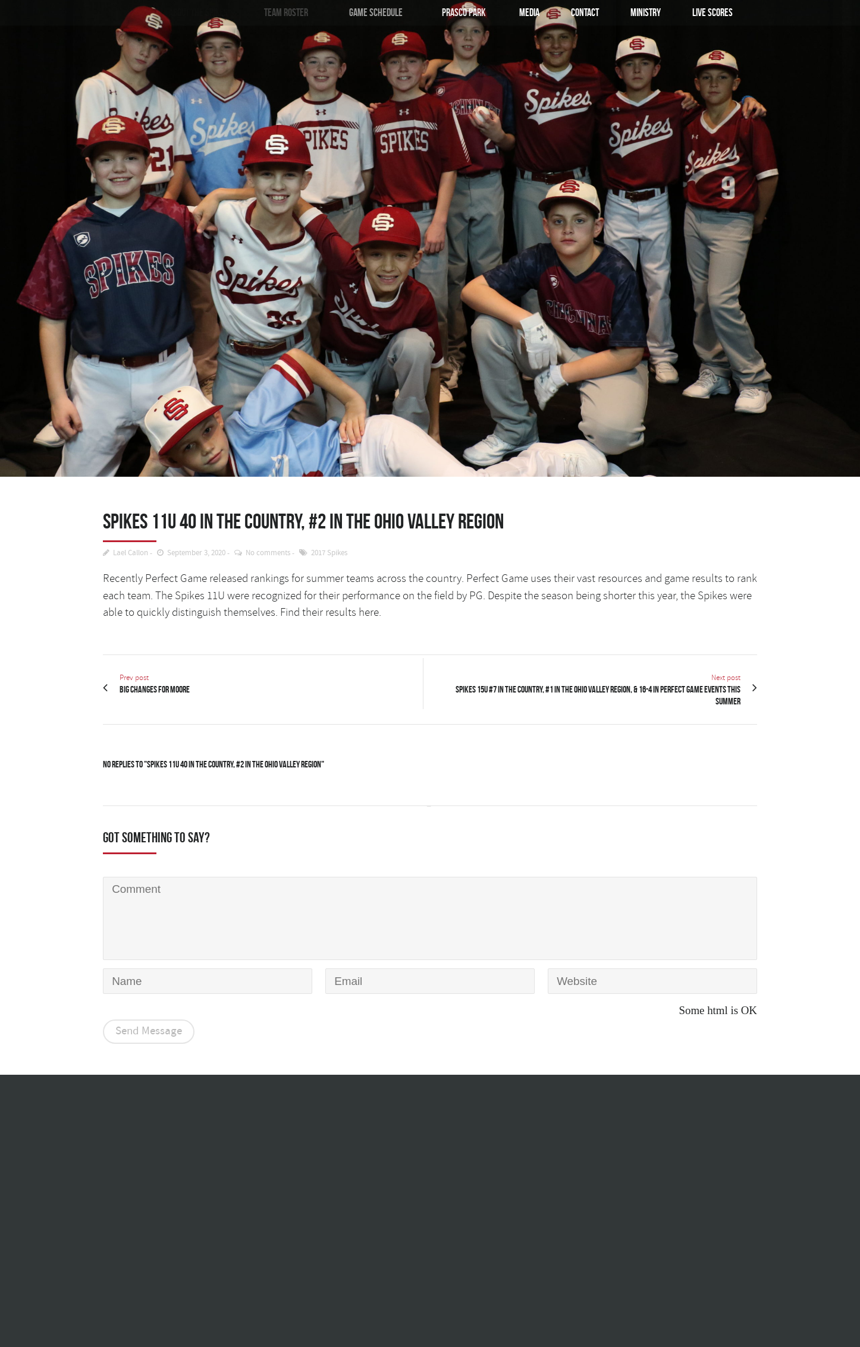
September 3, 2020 (196, 553)
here (369, 612)
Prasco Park (460, 12)
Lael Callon (130, 553)
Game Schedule (371, 12)
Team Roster (283, 12)
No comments (268, 553)
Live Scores (712, 12)
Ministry (645, 12)
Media (529, 12)
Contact (585, 12)
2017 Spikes (329, 553)
